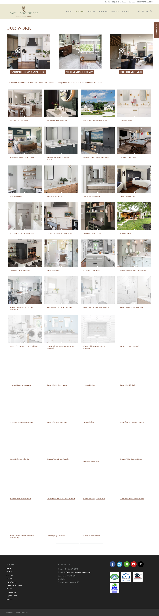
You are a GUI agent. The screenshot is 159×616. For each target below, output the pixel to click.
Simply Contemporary (54, 196)
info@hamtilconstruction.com (125, 2)
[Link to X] (151, 11)
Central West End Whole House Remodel (61, 499)
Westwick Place (88, 422)
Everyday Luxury (16, 196)
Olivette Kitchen (89, 385)
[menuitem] (69, 11)
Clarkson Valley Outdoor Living (131, 459)
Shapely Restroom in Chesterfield (131, 307)
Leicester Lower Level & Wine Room (96, 157)
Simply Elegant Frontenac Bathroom (59, 307)
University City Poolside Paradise (21, 422)
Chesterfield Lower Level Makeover (132, 422)
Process (9, 575)
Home (8, 568)
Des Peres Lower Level (128, 157)
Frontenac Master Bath (91, 462)
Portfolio (9, 572)
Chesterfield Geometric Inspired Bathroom (94, 347)
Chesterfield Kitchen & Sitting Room (59, 233)
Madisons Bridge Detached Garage (95, 120)
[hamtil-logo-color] (23, 11)
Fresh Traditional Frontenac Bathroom (96, 307)
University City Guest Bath (56, 536)
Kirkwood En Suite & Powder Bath (22, 233)
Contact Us (12, 592)
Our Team (12, 582)
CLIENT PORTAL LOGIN (144, 2)
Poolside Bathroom (53, 270)
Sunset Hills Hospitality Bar (19, 459)
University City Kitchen (91, 270)
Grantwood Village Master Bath (94, 499)
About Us (9, 579)
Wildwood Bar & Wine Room (20, 270)
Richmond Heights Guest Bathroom (132, 499)
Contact (9, 589)
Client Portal (12, 596)
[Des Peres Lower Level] (131, 72)
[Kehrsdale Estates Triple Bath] (80, 72)
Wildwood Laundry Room (92, 233)
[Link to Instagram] (143, 11)
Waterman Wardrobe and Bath (57, 120)
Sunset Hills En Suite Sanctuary (57, 385)
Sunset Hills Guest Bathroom (57, 422)
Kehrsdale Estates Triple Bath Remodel (133, 270)
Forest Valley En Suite (127, 196)
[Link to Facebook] (139, 11)
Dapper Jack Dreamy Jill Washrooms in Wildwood (60, 347)
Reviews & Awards (15, 585)
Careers (9, 599)
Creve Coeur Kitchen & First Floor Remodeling (22, 536)
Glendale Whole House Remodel (58, 459)
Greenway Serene (126, 120)
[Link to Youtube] (147, 11)
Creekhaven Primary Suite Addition (22, 157)
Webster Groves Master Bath (129, 346)
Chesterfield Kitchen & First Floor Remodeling (22, 308)
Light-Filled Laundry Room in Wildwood (24, 346)
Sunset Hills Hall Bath (127, 385)
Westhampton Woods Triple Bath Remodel (58, 158)
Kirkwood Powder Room (91, 536)
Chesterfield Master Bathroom (20, 499)
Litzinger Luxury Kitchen (19, 120)
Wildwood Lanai (125, 233)
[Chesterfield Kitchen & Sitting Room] (28, 72)
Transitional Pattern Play (91, 196)
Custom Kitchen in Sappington (20, 385)
